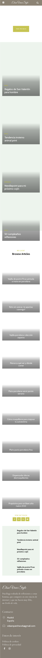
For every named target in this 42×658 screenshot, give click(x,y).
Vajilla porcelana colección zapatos (21, 336)
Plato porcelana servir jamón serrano (21, 392)
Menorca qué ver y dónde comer (21, 364)
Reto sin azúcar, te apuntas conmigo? (21, 308)
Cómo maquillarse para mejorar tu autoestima (21, 420)
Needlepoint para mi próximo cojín (15, 187)
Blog (6, 85)
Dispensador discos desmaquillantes (21, 476)
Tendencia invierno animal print (14, 139)
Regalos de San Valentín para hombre (17, 91)
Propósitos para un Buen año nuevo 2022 (21, 504)
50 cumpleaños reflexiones (12, 235)
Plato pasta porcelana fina (21, 450)
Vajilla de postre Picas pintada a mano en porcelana (21, 280)
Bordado (7, 182)
